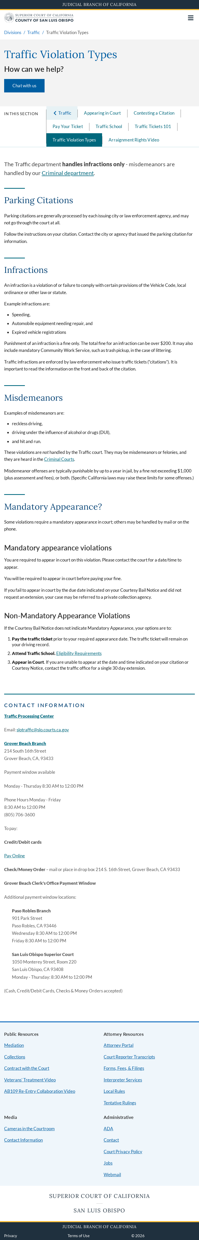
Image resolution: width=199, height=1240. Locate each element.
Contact (111, 1140)
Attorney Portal (118, 1045)
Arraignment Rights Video (134, 140)
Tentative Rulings (120, 1102)
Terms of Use (79, 1235)
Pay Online (14, 855)
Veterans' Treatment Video (30, 1080)
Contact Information (23, 1140)
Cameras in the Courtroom (29, 1128)
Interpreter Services (123, 1080)
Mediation (14, 1045)
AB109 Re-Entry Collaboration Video (39, 1091)
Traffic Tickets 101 (153, 126)
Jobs (108, 1163)
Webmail (112, 1174)
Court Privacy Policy (123, 1151)
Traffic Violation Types (74, 140)
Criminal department (68, 173)
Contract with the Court (26, 1068)
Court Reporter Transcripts (129, 1057)
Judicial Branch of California (99, 4)
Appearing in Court (102, 113)
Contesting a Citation (154, 113)
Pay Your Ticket (68, 126)
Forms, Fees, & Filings (124, 1068)
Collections (14, 1057)
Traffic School (109, 126)
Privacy (10, 1235)
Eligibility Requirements (79, 653)
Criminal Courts (59, 459)
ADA (108, 1128)
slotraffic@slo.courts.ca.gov (43, 729)
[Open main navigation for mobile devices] (190, 18)
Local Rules (114, 1091)
